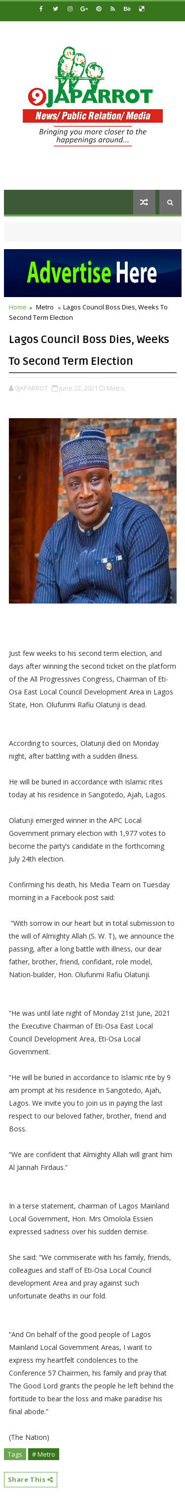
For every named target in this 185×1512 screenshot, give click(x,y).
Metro (45, 306)
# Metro (43, 1454)
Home (18, 306)
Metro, (116, 388)
